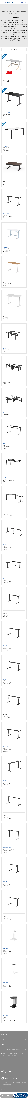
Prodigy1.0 (5, 247)
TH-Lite (5, 881)
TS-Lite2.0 (5, 780)
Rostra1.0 (5, 1016)
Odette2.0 (5, 146)
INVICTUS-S (6, 112)
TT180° (5, 544)
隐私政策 (9, 1084)
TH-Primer (5, 915)
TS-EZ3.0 (5, 679)
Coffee (4, 179)
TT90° (4, 578)
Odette (4, 477)
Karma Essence (6, 79)
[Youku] (6, 1071)
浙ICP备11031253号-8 (6, 1089)
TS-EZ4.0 (5, 645)
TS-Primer (5, 814)
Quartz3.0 (5, 314)
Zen (4, 443)
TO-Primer (5, 982)
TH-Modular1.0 (7, 847)
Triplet (4, 412)
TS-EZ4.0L (6, 612)
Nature (4, 280)
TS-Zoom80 (6, 213)
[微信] (10, 1071)
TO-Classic (6, 948)
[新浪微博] (2, 1071)
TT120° (5, 511)
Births (4, 380)
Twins (4, 348)
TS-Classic (5, 746)
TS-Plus (5, 713)
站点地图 (4, 1084)
